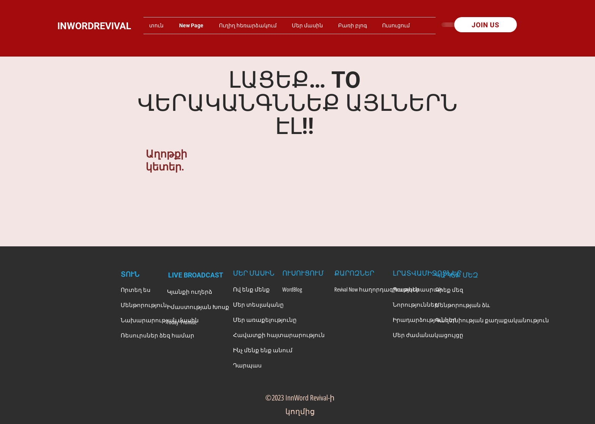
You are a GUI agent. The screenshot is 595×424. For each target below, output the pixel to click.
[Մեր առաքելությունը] (265, 320)
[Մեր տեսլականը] (258, 304)
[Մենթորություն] (144, 305)
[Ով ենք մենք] (254, 289)
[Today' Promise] (187, 322)
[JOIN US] (485, 24)
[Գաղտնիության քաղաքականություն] (492, 320)
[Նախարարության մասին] (160, 320)
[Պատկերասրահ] (418, 289)
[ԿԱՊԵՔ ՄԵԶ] (456, 274)
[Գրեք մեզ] (456, 290)
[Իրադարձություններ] (424, 320)
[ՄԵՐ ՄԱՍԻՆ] (254, 273)
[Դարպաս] (254, 365)
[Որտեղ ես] (141, 290)
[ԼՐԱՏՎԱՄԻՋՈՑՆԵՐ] (427, 273)
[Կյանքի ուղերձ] (189, 291)
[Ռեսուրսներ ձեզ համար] (157, 335)
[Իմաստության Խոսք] (198, 307)
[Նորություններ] (415, 304)
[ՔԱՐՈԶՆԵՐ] (355, 273)
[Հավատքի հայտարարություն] (279, 335)
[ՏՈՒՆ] (140, 274)
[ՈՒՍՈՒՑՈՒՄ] (303, 273)
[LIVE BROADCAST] (196, 274)
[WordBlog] (303, 289)
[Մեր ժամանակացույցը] (428, 335)
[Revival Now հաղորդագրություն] (376, 289)
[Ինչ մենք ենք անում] (263, 350)
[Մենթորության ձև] (462, 305)
